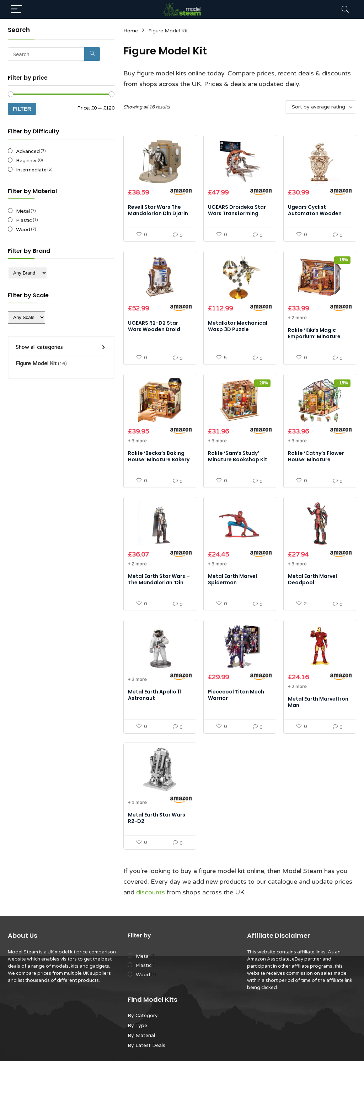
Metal (23, 211)
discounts (150, 948)
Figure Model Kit (36, 363)
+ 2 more (297, 336)
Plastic (24, 220)
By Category (143, 1071)
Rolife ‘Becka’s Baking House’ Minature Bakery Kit (158, 487)
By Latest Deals (146, 1101)
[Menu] (16, 9)
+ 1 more (137, 858)
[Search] (345, 9)
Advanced (28, 151)
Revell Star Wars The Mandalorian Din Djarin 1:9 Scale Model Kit (158, 223)
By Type (137, 1081)
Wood (23, 230)
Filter (22, 109)
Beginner (26, 161)
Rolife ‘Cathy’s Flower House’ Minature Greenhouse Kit (316, 487)
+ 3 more (137, 469)
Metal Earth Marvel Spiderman (232, 616)
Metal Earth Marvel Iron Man (318, 748)
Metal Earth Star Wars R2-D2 (156, 874)
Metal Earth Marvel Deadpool (312, 616)
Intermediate (31, 170)
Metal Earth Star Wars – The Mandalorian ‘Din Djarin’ (159, 619)
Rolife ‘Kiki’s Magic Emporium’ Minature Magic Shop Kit (314, 355)
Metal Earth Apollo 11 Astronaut (154, 741)
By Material (141, 1091)
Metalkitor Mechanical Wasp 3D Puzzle (237, 344)
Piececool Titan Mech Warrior (236, 741)
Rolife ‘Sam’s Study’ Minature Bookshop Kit (237, 484)
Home (130, 31)
